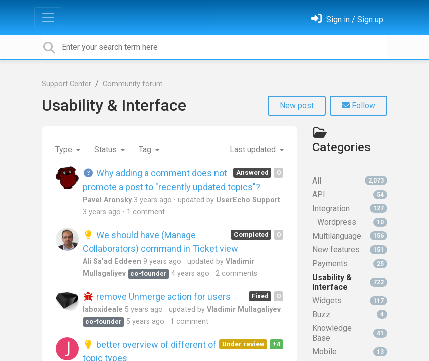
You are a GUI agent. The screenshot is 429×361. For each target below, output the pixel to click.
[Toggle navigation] (48, 17)
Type (64, 149)
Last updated (254, 149)
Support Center (66, 84)
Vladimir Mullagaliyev (244, 309)
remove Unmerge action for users (157, 296)
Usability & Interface (114, 105)
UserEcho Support (248, 200)
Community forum (133, 84)
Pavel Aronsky (107, 200)
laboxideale (103, 309)
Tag (146, 149)
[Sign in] (347, 19)
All (349, 181)
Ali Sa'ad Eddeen (112, 261)
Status (106, 149)
